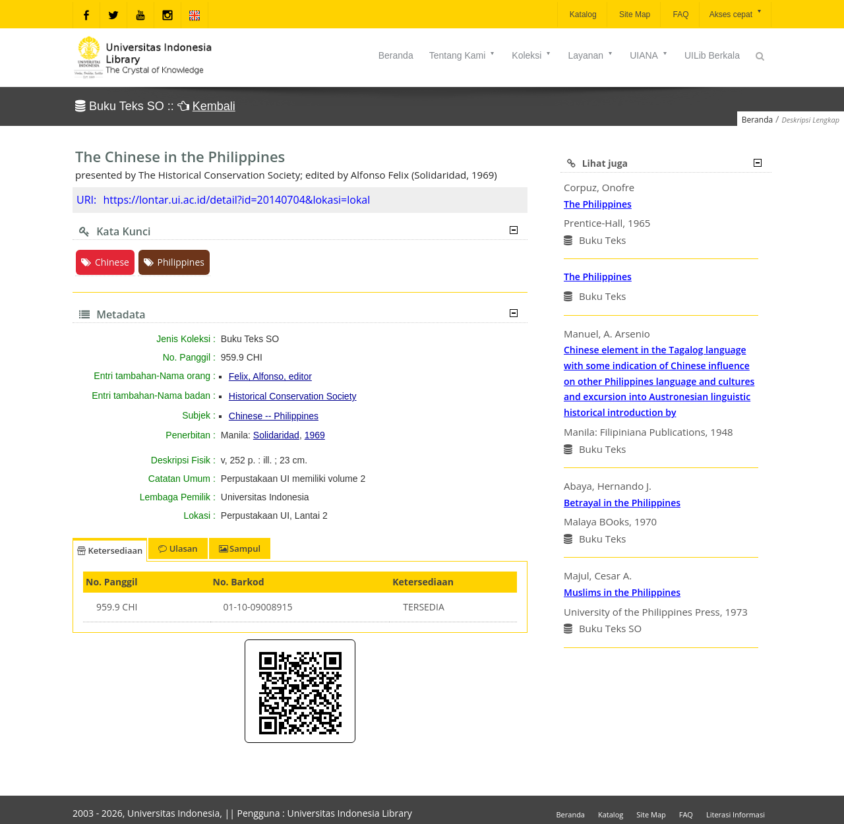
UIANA (649, 55)
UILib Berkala (712, 55)
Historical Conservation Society (293, 396)
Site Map (634, 14)
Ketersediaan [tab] (109, 550)
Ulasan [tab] (177, 548)
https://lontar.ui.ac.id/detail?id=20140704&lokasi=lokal (236, 199)
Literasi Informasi (735, 814)
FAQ (679, 14)
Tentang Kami (463, 55)
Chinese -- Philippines (273, 416)
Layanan (591, 55)
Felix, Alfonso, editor (270, 376)
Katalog (582, 14)
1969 (315, 435)
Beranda (395, 55)
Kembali (214, 106)
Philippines (174, 262)
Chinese (105, 262)
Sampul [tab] (239, 548)
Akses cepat (736, 13)
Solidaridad (276, 435)
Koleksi (532, 55)
